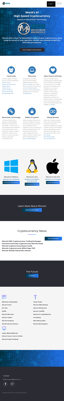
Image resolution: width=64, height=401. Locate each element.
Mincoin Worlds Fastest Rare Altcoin (16, 251)
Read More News (53, 238)
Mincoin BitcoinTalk (7, 91)
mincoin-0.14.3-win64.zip (11, 179)
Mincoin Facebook (7, 89)
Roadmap (32, 275)
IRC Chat (5, 308)
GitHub (52, 104)
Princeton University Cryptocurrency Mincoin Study (22, 244)
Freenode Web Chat (8, 93)
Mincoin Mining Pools (49, 138)
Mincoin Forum (6, 82)
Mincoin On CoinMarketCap (42, 314)
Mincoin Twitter (7, 317)
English (51, 4)
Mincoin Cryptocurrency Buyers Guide (17, 246)
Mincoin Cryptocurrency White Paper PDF (18, 248)
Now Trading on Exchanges (32, 50)
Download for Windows (11, 182)
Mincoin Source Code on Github (12, 336)
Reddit (4, 311)
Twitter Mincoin (6, 88)
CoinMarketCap (27, 93)
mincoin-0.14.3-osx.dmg (52, 179)
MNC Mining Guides (49, 136)
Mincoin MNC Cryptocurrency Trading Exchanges (21, 241)
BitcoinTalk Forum (8, 314)
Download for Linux (32, 184)
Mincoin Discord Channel (9, 84)
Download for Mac (53, 182)
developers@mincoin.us (12, 379)
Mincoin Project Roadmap (10, 339)
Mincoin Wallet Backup (29, 138)
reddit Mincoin (6, 86)
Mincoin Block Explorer (30, 88)
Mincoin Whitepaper (32, 210)
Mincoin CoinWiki (27, 84)
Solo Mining (47, 135)
